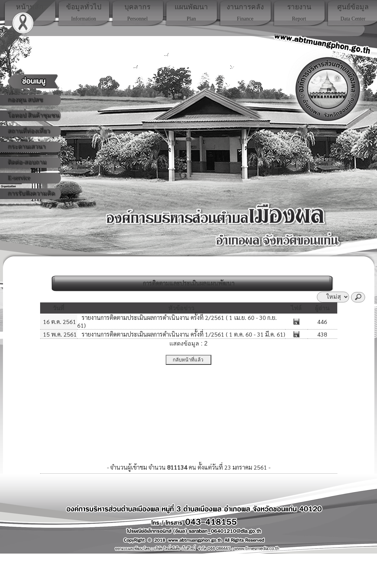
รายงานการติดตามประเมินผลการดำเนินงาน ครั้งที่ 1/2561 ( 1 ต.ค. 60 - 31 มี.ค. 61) (182, 334)
